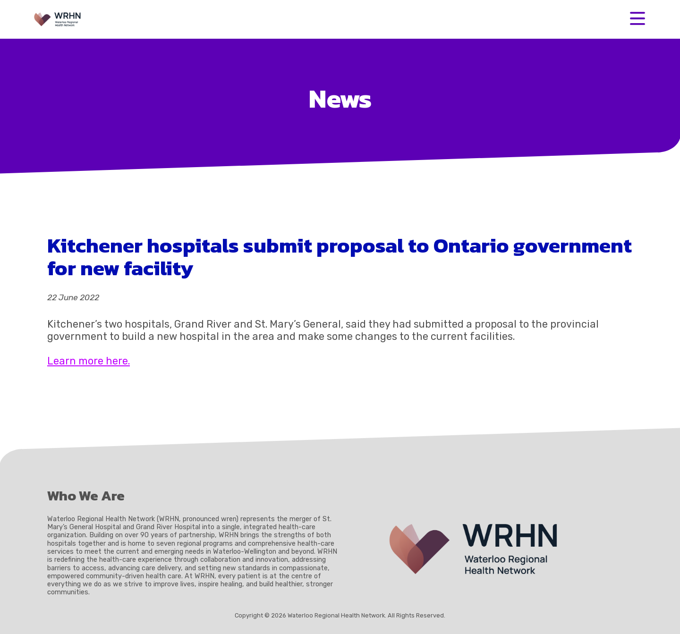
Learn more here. (88, 361)
